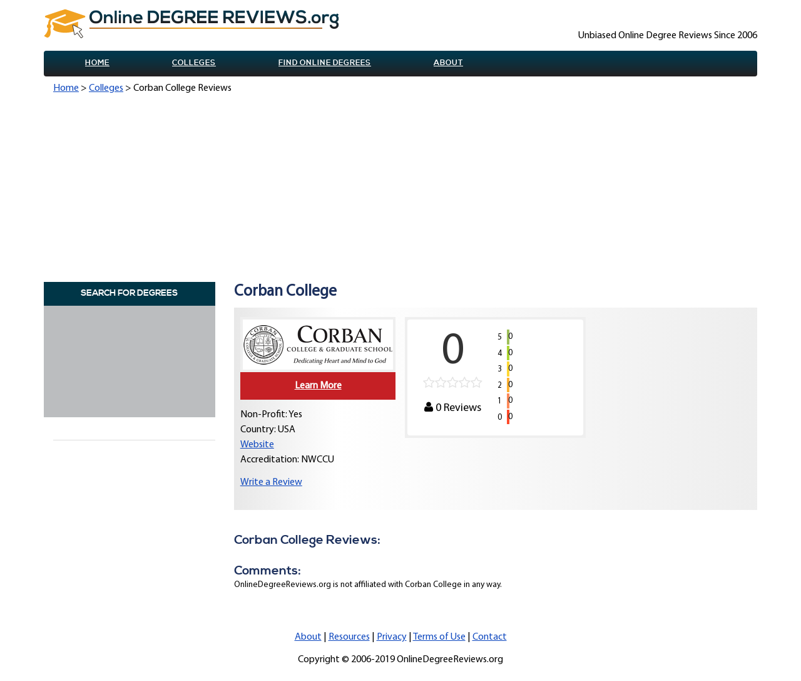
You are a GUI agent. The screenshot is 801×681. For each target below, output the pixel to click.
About (448, 63)
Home (97, 63)
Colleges (194, 63)
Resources (349, 637)
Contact (489, 637)
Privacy (392, 637)
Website (257, 445)
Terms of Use (439, 637)
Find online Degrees (324, 63)
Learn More (318, 386)
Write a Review (271, 482)
